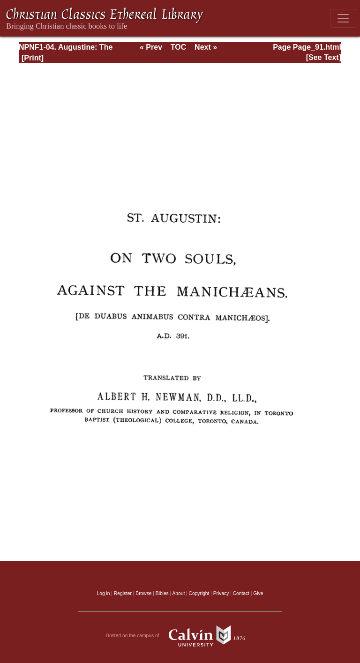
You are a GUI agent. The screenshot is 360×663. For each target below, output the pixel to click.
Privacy (221, 593)
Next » (206, 47)
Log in (103, 593)
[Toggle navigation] (343, 18)
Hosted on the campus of (180, 635)
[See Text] (323, 57)
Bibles (162, 593)
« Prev (151, 47)
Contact (241, 593)
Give (258, 593)
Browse (143, 593)
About (178, 593)
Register (123, 593)
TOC (178, 47)
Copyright (199, 593)
